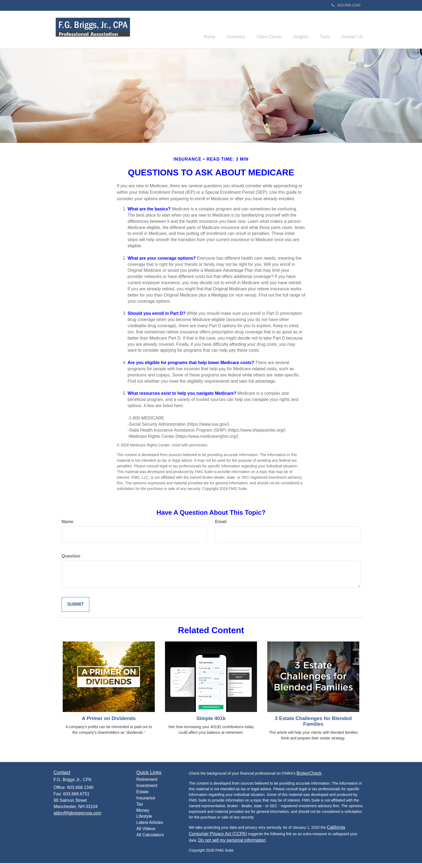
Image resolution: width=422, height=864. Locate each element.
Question (71, 557)
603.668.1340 (346, 5)
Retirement (146, 780)
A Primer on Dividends (109, 719)
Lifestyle (144, 817)
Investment (146, 786)
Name (67, 522)
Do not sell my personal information (232, 840)
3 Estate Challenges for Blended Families (313, 722)
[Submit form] (75, 605)
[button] (227, 30)
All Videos (146, 829)
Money (142, 811)
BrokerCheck (309, 773)
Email (221, 522)
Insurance (145, 798)
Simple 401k (211, 719)
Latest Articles (149, 823)
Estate (142, 792)
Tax (139, 805)
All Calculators (150, 835)
